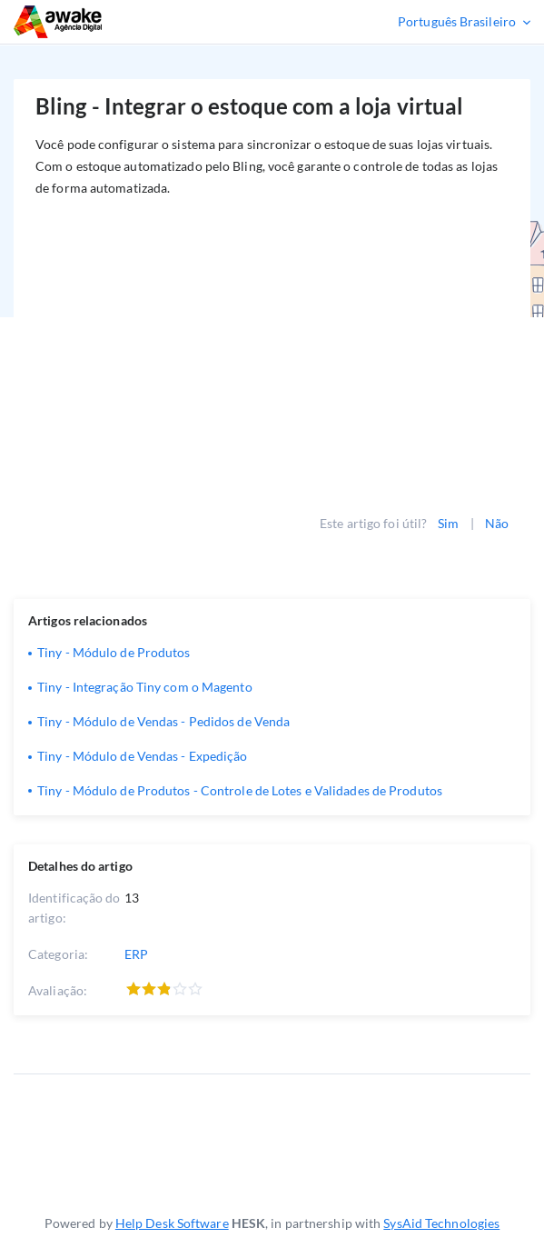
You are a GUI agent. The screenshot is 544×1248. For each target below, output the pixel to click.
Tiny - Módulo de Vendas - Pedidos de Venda (163, 721)
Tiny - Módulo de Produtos (114, 652)
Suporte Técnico (112, 21)
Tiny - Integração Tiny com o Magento (144, 686)
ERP (136, 954)
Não (497, 523)
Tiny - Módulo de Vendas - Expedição (142, 756)
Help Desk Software (172, 1223)
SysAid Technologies (441, 1223)
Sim (448, 523)
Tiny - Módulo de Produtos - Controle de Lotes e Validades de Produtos (239, 790)
